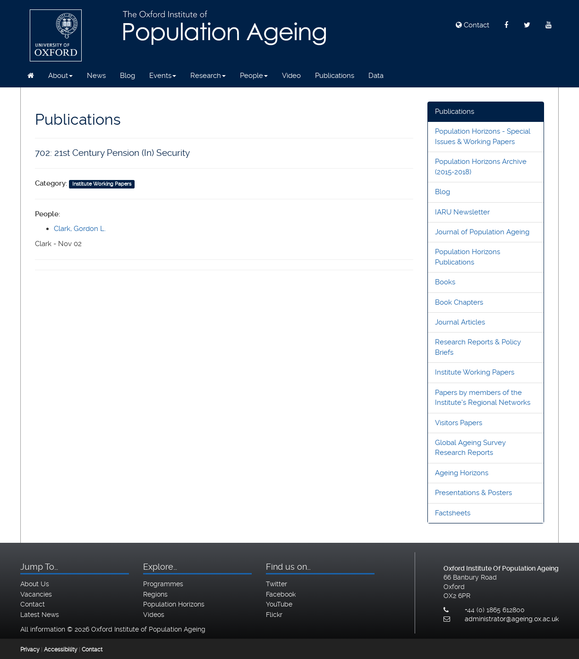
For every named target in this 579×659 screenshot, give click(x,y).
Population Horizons (173, 604)
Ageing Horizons (461, 473)
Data (375, 75)
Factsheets (452, 513)
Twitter (276, 584)
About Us (34, 584)
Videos (153, 614)
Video (291, 75)
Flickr (274, 614)
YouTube (279, 604)
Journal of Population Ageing (482, 232)
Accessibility (60, 649)
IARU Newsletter (462, 212)
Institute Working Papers (474, 372)
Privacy (30, 649)
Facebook (281, 594)
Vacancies (36, 594)
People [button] (254, 75)
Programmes (163, 584)
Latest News (39, 614)
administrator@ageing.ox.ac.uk (512, 619)
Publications (334, 75)
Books (445, 282)
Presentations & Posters (473, 492)
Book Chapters (459, 302)
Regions (155, 594)
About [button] (60, 75)
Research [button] (208, 75)
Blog (127, 75)
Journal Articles (460, 322)
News (96, 75)
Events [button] (162, 75)
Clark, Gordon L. (80, 228)
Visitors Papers (458, 423)
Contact (472, 25)
